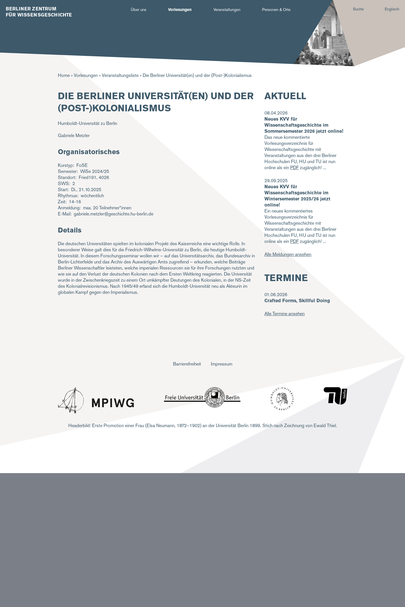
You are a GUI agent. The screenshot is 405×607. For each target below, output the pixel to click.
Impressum (221, 364)
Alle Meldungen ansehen (287, 254)
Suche (358, 9)
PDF (294, 168)
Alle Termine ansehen (284, 314)
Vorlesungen (180, 9)
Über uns (138, 9)
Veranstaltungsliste (120, 75)
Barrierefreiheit (187, 364)
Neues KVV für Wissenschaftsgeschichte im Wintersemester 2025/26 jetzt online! (297, 196)
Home (64, 75)
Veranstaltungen (226, 9)
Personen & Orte (276, 9)
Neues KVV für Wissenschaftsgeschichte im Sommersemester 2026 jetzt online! (303, 125)
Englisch (392, 9)
